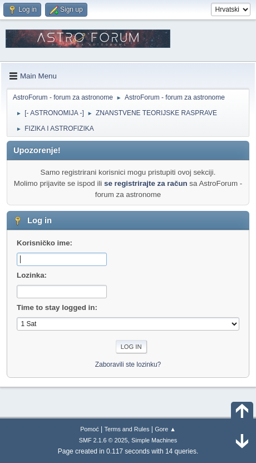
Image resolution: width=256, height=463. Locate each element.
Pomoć (89, 429)
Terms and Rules (127, 429)
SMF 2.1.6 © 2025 (103, 440)
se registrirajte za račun (146, 183)
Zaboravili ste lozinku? (128, 364)
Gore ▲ (165, 429)
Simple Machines (154, 440)
